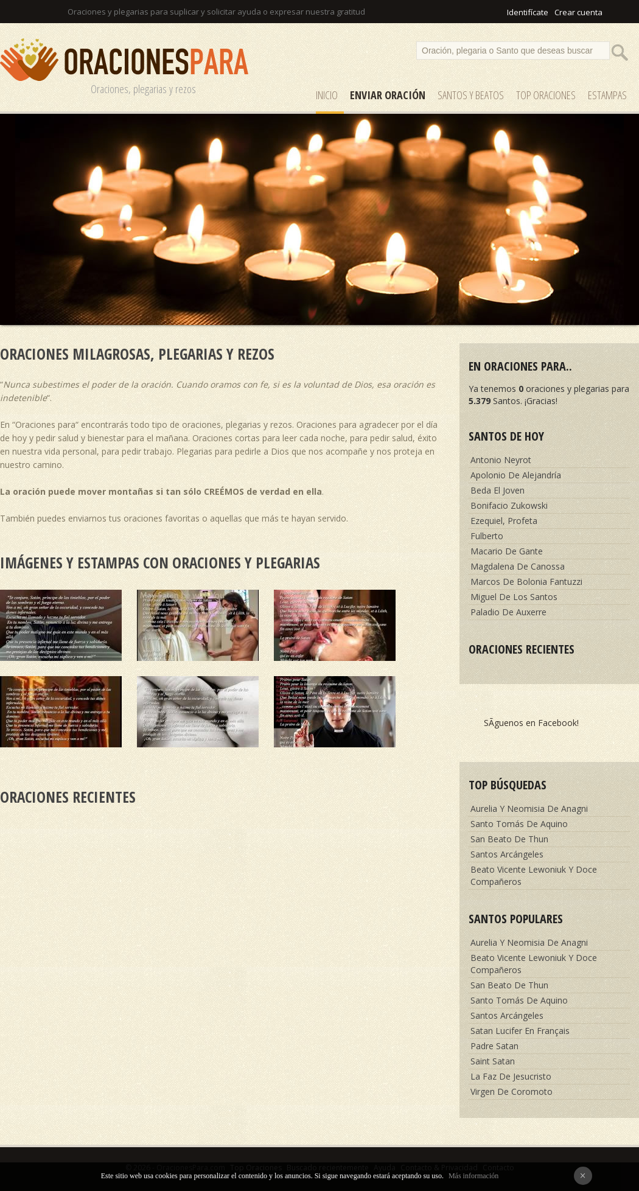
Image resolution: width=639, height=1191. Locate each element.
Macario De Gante (506, 551)
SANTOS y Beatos (471, 95)
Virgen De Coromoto (511, 1091)
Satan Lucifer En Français (520, 1030)
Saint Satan (492, 1061)
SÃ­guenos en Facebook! (531, 722)
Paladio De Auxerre (508, 612)
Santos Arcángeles (506, 854)
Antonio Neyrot (500, 460)
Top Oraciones (546, 95)
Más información (473, 1176)
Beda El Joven (497, 490)
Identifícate (527, 12)
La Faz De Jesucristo (510, 1076)
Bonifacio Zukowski (509, 505)
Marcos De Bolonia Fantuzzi (526, 581)
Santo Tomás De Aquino (519, 824)
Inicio (327, 95)
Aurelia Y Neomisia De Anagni (529, 808)
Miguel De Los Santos (513, 596)
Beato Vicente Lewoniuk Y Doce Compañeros (533, 875)
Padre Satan (494, 1046)
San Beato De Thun (509, 839)
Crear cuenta (578, 12)
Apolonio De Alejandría (515, 475)
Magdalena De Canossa (517, 566)
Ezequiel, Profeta (503, 520)
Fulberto (486, 536)
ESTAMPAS (607, 95)
